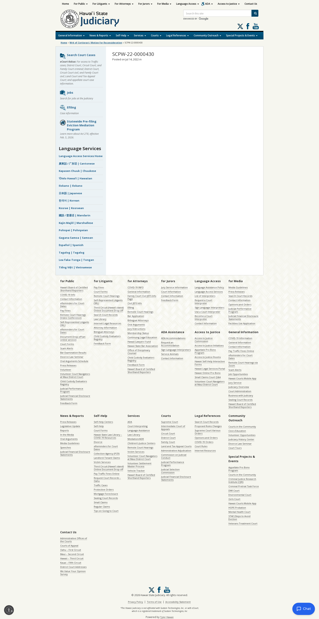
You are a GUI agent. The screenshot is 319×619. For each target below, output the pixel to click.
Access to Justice (229, 3)
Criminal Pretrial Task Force (243, 486)
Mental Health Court (239, 511)
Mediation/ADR (136, 438)
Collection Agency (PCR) (106, 453)
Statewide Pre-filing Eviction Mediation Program (78, 125)
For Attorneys (124, 3)
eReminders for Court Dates (72, 305)
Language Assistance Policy (209, 287)
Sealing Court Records (240, 399)
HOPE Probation (237, 507)
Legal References (177, 35)
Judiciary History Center (241, 439)
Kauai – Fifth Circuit (70, 562)
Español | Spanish (71, 245)
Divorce (98, 441)
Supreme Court (169, 421)
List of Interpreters (205, 295)
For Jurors (145, 3)
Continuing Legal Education (142, 337)
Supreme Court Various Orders (207, 432)
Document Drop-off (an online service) (72, 338)
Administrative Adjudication (176, 450)
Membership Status (138, 333)
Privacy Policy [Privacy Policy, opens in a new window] (135, 601)
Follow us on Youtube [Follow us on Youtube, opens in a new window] (256, 26)
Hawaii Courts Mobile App (242, 378)
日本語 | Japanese (70, 193)
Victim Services (102, 462)
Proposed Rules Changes (208, 426)
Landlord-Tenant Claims (107, 457)
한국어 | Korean (69, 200)
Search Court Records (106, 314)
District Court (168, 437)
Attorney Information (105, 327)
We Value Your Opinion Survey (73, 573)
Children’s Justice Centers (141, 443)
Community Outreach (207, 35)
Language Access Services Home (81, 156)
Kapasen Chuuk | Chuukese (77, 171)
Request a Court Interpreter (203, 302)
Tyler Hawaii (167, 617)
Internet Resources (205, 450)
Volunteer (65, 369)
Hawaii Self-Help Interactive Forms (210, 363)
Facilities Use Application (241, 323)
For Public (81, 3)
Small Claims (100, 502)
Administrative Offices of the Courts (73, 540)
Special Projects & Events (242, 35)
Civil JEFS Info (135, 303)
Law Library (100, 319)
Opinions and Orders (239, 304)
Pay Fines (65, 310)
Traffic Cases (100, 485)
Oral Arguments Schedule (74, 361)
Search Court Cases (77, 56)
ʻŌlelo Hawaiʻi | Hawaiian (75, 178)
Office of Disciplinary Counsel (139, 352)
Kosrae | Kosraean (71, 208)
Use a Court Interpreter (207, 311)
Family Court (168, 441)
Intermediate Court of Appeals (173, 428)
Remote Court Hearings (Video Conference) (73, 316)
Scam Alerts (66, 348)
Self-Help (122, 35)
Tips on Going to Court (106, 510)
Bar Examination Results (73, 352)
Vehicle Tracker (136, 470)
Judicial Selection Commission (170, 471)
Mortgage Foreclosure (106, 493)
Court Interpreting (137, 426)
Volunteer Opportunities (241, 435)
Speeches (65, 447)
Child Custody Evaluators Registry (73, 383)
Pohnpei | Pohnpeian (73, 230)
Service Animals (169, 354)
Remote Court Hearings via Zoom (243, 364)
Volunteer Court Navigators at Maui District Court (75, 375)
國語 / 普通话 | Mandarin (74, 215)
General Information (71, 35)
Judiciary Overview (238, 386)
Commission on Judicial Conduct (173, 456)
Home (65, 3)
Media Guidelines (238, 287)
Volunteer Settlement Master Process (139, 465)
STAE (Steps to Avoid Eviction (239, 518)
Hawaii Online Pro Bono (208, 372)
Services (140, 35)
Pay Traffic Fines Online (241, 350)
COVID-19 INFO (136, 287)
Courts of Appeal (69, 545)
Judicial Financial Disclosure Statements (75, 397)
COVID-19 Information (240, 338)
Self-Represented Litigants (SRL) (74, 324)
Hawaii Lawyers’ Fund (139, 341)
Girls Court (234, 499)
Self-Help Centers (103, 421)
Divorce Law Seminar (71, 356)
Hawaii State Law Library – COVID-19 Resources (108, 436)
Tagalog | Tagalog (71, 252)
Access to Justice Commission (204, 340)
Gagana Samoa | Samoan (76, 238)
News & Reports (100, 35)
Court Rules (201, 446)
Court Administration (239, 391)
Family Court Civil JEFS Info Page (142, 297)
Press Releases (68, 365)
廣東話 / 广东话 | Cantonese (77, 163)
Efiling (68, 108)
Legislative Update (70, 426)
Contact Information (71, 298)
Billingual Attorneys (138, 320)
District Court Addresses (73, 566)
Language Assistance (139, 430)
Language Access (187, 3)
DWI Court (233, 490)
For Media (164, 3)
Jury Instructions (136, 328)
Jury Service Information (174, 287)
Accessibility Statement (178, 601)
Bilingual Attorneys (104, 331)
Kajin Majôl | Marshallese (76, 223)
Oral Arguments (136, 324)
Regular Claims (102, 506)
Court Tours (234, 447)
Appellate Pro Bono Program (205, 351)
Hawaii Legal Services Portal (210, 368)
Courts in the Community (242, 426)
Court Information (171, 291)
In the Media (67, 434)
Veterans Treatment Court (242, 523)
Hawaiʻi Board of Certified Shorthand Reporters (74, 289)
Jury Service (234, 382)
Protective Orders (104, 489)
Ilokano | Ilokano (70, 186)
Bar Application (136, 316)
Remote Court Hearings (106, 295)
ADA (209, 3)
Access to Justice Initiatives (209, 345)
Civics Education (237, 430)
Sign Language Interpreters (209, 307)
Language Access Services (209, 291)
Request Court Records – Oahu (107, 479)
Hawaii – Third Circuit (71, 558)
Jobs (66, 93)
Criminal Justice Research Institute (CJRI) (242, 480)
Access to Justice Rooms (208, 357)
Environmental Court (239, 494)
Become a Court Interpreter (203, 317)
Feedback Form (68, 403)
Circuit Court (168, 433)
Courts (156, 35)
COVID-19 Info (67, 294)
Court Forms (67, 344)
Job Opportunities (238, 374)
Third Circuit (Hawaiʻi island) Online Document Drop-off (109, 309)
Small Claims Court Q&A (208, 377)
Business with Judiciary (240, 395)
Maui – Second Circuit (72, 554)
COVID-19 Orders (204, 441)
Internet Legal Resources (107, 323)
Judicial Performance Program (71, 390)
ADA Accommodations (173, 338)
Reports (64, 430)
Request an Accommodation (170, 344)
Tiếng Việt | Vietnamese (75, 267)
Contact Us (251, 3)
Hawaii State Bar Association (143, 345)
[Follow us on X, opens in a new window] (240, 26)
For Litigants (101, 3)
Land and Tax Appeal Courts (176, 446)
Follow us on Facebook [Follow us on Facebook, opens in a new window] (248, 26)
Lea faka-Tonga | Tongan (76, 260)
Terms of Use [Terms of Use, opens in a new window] (154, 601)
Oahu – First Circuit (70, 549)
